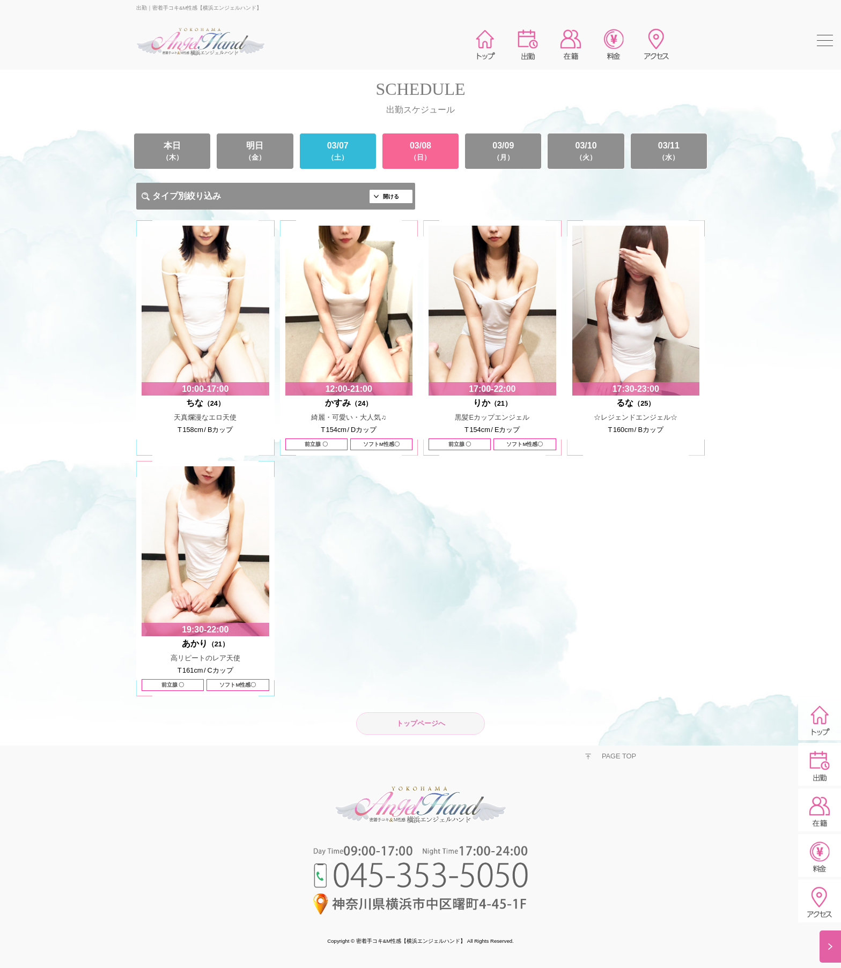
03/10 (585, 151)
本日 (172, 151)
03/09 (503, 151)
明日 (254, 151)
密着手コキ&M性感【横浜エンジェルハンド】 (411, 941)
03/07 (338, 151)
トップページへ (420, 723)
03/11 (668, 151)
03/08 (420, 151)
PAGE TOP (619, 756)
